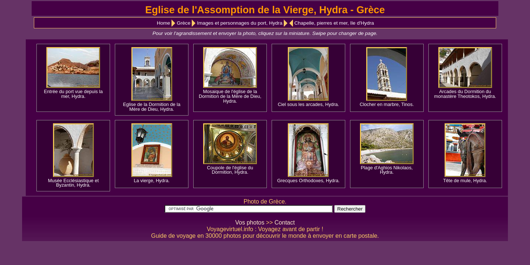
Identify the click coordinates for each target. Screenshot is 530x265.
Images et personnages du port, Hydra (239, 23)
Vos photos (249, 222)
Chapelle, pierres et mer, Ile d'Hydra (334, 23)
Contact (285, 222)
